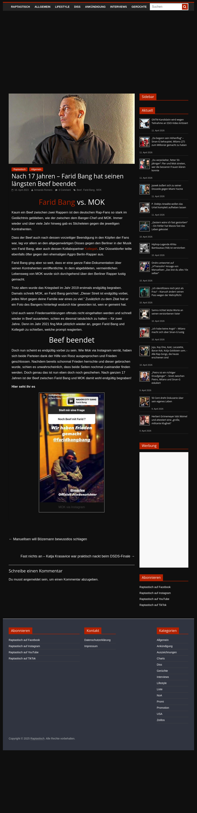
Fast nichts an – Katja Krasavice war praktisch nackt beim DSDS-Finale (78, 556)
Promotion (163, 707)
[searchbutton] (185, 7)
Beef (79, 190)
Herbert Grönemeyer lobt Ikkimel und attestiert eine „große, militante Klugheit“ (169, 420)
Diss (77, 6)
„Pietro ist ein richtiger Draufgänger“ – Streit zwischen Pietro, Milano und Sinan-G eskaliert (168, 378)
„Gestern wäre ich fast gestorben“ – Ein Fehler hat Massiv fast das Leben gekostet (170, 226)
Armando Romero (43, 190)
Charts (161, 658)
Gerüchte (139, 6)
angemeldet (32, 579)
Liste (160, 689)
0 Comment (63, 190)
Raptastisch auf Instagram (155, 593)
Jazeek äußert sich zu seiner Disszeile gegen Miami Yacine (167, 187)
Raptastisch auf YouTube (154, 599)
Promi (160, 701)
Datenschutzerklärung (97, 640)
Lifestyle (62, 6)
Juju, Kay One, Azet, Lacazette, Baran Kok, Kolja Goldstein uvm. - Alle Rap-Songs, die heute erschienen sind (169, 352)
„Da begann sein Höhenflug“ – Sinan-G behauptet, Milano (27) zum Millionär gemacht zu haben (169, 141)
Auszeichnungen (167, 652)
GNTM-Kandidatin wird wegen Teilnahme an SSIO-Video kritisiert (170, 121)
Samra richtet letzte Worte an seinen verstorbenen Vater (167, 312)
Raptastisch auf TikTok (152, 604)
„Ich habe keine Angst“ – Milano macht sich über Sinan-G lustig (168, 330)
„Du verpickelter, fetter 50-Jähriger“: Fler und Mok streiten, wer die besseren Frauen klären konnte (169, 165)
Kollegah (91, 249)
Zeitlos (161, 720)
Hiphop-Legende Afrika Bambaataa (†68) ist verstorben (168, 246)
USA (159, 713)
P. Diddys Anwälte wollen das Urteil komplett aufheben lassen (169, 205)
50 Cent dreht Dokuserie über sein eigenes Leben (168, 399)
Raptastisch (20, 6)
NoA (159, 695)
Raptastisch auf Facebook (155, 587)
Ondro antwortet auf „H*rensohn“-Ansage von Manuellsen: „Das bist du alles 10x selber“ (170, 268)
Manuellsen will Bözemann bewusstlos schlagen (48, 539)
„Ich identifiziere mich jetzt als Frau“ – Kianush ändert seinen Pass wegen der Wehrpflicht (168, 292)
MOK (99, 190)
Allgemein (42, 6)
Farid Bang (89, 190)
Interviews (118, 6)
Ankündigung (95, 6)
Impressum (91, 646)
